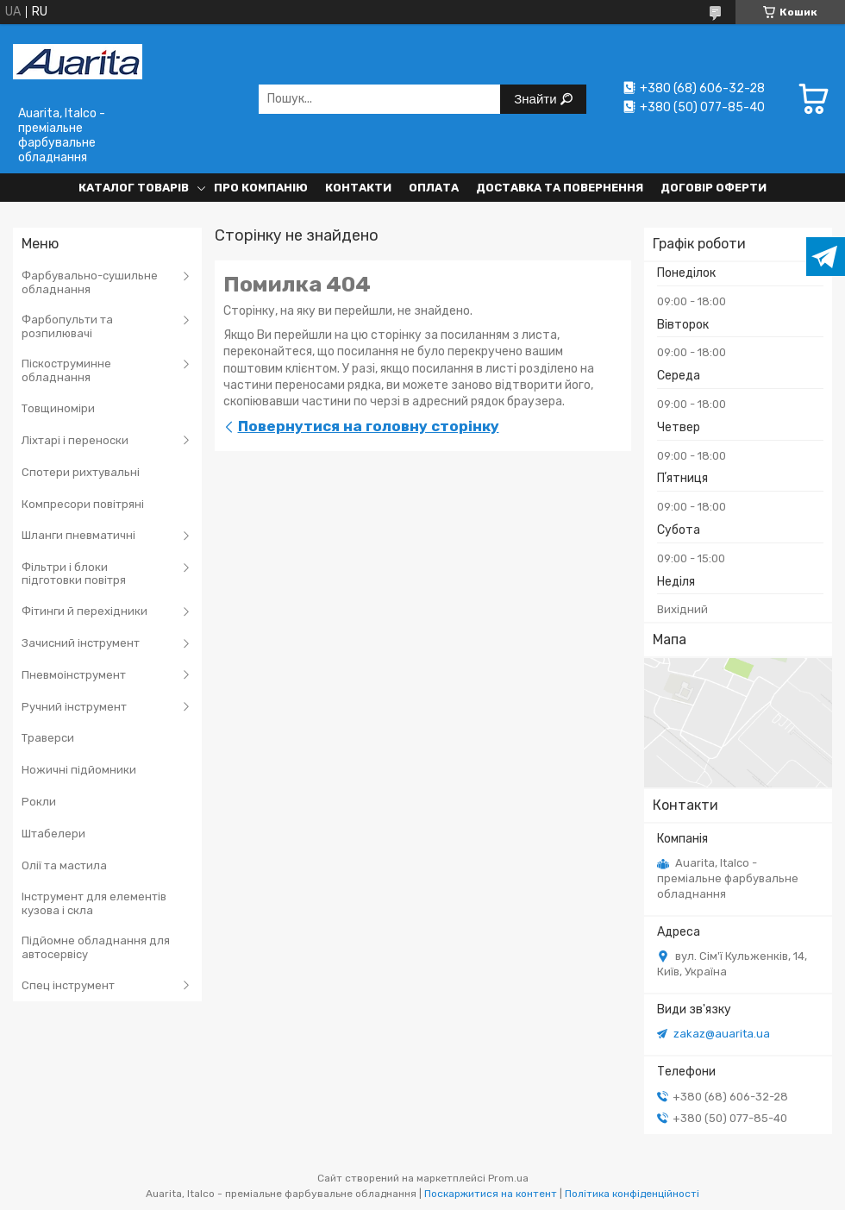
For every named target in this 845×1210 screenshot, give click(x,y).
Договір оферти (713, 187)
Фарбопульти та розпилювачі (67, 326)
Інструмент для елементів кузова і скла (94, 903)
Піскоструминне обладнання (66, 370)
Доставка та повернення (559, 187)
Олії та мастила (64, 865)
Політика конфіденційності (632, 1194)
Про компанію (261, 187)
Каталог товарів (133, 187)
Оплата (434, 187)
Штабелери (53, 833)
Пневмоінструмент (74, 674)
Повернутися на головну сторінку (368, 426)
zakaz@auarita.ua (721, 1033)
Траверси (48, 737)
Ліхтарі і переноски (75, 440)
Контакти (358, 187)
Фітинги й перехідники (84, 611)
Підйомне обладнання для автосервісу (96, 947)
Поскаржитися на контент (490, 1194)
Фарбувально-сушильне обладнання (90, 282)
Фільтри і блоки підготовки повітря (74, 574)
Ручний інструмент (74, 706)
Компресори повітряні (83, 504)
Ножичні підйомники (79, 769)
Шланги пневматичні (78, 535)
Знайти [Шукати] (537, 98)
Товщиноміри (58, 408)
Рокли (39, 801)
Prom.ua (508, 1178)
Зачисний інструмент (81, 642)
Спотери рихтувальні (81, 472)
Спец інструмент (68, 985)
